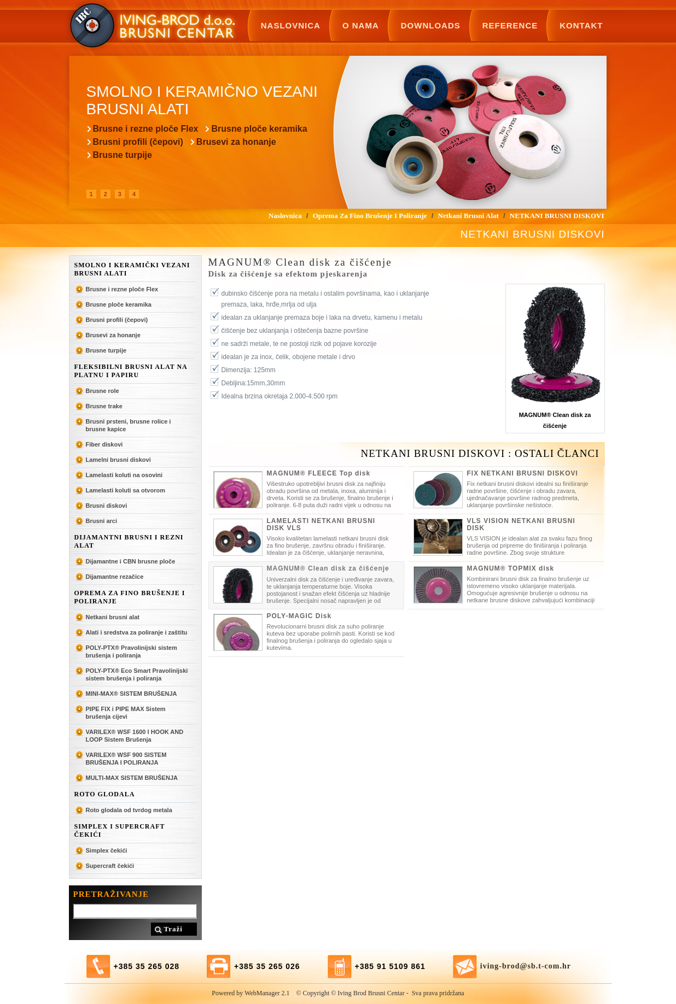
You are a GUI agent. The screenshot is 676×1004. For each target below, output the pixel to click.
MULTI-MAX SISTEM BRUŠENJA (132, 777)
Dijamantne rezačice (115, 576)
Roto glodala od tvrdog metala (129, 810)
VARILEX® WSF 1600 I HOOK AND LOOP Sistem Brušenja (135, 736)
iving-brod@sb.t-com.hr (525, 966)
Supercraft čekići (110, 865)
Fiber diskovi (104, 444)
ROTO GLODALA (104, 794)
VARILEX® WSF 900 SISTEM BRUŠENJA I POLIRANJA (126, 758)
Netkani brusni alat (112, 617)
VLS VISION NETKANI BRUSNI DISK (521, 524)
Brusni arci (101, 521)
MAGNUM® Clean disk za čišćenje (328, 568)
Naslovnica (290, 25)
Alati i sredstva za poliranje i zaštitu (137, 632)
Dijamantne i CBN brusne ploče (131, 561)
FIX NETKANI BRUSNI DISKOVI (522, 473)
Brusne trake (104, 406)
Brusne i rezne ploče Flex (146, 128)
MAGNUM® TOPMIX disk (511, 568)
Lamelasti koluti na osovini (124, 475)
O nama (360, 25)
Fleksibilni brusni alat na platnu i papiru (131, 371)
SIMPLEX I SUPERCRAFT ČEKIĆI (119, 830)
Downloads (431, 25)
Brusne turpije (122, 155)
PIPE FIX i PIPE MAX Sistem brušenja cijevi (126, 713)
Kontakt (581, 25)
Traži (173, 929)
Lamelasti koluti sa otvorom (125, 490)
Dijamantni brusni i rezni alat (129, 541)
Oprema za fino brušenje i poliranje (129, 597)
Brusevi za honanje (236, 141)
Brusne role (102, 390)
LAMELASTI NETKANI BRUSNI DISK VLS (321, 524)
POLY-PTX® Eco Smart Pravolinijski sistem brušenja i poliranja (137, 674)
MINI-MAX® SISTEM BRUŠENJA (131, 693)
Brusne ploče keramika (259, 128)
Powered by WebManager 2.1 (250, 993)
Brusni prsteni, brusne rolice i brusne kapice (128, 425)
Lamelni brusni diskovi (118, 459)
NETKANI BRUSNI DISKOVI (557, 216)
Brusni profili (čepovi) (138, 141)
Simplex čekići (106, 850)
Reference (510, 25)
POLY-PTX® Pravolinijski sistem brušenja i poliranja (131, 651)
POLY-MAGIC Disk (299, 616)
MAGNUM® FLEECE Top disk (319, 473)
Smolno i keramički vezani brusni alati (132, 269)
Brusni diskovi (106, 505)
